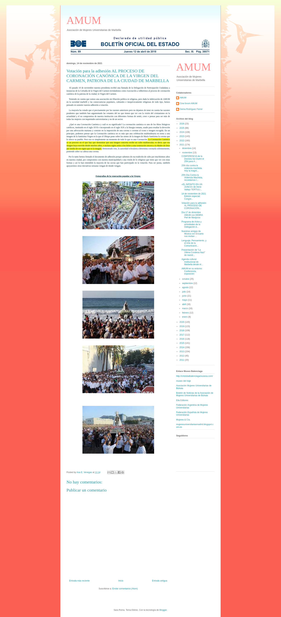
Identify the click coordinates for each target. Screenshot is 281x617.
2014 (182, 347)
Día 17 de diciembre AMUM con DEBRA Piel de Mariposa (192, 215)
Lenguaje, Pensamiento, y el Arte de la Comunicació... (194, 243)
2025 (182, 128)
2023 (182, 136)
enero (185, 317)
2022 (182, 140)
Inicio (120, 580)
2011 (182, 360)
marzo (185, 308)
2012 (182, 356)
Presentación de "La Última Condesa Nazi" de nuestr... (193, 252)
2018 (182, 330)
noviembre (187, 152)
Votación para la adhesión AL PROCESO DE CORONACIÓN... (194, 205)
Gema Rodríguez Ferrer (191, 109)
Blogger (163, 610)
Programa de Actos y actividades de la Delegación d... (191, 224)
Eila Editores (182, 400)
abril (184, 304)
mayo (185, 300)
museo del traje (183, 381)
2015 (182, 343)
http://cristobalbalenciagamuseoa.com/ (194, 376)
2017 (182, 335)
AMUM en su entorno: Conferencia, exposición (192, 271)
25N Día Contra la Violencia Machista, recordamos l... (192, 177)
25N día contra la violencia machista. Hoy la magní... (192, 168)
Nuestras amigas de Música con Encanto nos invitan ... (193, 234)
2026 (182, 123)
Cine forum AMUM (188, 103)
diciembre (187, 148)
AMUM (83, 20)
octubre (186, 279)
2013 (182, 351)
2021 (182, 144)
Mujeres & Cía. (183, 419)
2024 (182, 132)
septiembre (187, 283)
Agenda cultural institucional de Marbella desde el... (192, 262)
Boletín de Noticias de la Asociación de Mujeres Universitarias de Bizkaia (194, 394)
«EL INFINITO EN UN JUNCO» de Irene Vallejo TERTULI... (192, 187)
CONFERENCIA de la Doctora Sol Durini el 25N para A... (193, 159)
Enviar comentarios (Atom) (125, 588)
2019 (182, 326)
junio (184, 296)
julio (184, 291)
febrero (185, 312)
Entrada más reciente (79, 580)
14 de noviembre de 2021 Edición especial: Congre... (194, 196)
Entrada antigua (159, 580)
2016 (182, 339)
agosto (185, 287)
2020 (182, 322)
